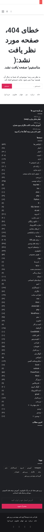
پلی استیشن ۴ (34, 163)
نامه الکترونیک (36, 390)
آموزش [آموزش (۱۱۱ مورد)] (29, 468)
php (37, 196)
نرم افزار (36, 350)
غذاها (37, 265)
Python (36, 199)
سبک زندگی (37, 273)
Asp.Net (36, 185)
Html (37, 302)
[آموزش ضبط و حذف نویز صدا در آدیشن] (8, 434)
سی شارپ (35, 218)
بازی (39, 159)
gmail (37, 394)
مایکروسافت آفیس (34, 361)
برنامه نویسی (36, 181)
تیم (27, 94)
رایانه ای (36, 166)
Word (37, 376)
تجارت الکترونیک (35, 225)
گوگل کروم (35, 387)
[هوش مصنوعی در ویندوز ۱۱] (22, 448)
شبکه (39, 276)
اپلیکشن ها (37, 144)
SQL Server (35, 207)
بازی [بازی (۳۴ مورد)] (6, 468)
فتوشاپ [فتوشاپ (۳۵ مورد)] (16, 472)
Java (37, 192)
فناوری (15, 94)
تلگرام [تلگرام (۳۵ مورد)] (33, 472)
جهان (21, 94)
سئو (37, 317)
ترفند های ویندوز (33, 243)
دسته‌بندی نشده (35, 269)
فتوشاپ (36, 346)
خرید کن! (7, 94)
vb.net (37, 210)
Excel (37, 365)
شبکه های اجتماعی (34, 280)
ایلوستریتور (35, 339)
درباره (32, 94)
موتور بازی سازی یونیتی (31, 174)
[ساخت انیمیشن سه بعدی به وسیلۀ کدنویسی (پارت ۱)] (35, 434)
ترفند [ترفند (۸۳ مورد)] (39, 472)
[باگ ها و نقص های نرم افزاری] (8, 448)
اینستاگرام (35, 288)
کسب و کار (37, 324)
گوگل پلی (37, 354)
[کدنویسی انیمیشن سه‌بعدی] (22, 434)
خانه (38, 94)
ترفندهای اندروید (33, 247)
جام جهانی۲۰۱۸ (33, 405)
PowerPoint (34, 372)
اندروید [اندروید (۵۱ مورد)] (22, 468)
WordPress (35, 313)
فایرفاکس (35, 383)
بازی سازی (37, 170)
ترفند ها (38, 236)
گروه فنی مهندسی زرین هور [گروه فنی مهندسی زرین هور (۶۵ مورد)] (32, 476)
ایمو (37, 284)
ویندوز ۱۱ (36, 416)
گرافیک (38, 328)
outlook (36, 368)
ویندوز (39, 412)
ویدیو (39, 409)
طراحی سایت (36, 295)
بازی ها (36, 262)
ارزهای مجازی (34, 229)
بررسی (38, 177)
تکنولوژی (38, 251)
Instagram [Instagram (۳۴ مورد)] (38, 468)
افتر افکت (35, 335)
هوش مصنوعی (34, 254)
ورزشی (38, 401)
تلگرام (37, 291)
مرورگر (38, 379)
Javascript (35, 306)
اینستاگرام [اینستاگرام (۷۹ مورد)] (14, 468)
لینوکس (38, 357)
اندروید (36, 214)
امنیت (39, 155)
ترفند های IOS (34, 240)
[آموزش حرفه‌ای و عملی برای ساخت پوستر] (35, 448)
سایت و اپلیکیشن (33, 232)
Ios (38, 188)
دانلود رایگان (32, 221)
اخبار (39, 148)
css (38, 299)
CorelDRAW (35, 332)
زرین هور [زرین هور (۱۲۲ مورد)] (25, 472)
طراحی (36, 343)
